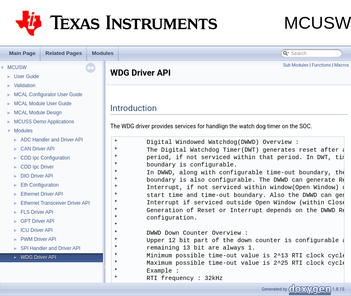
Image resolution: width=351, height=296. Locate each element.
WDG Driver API (38, 257)
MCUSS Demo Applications (44, 122)
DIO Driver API (37, 176)
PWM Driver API (38, 239)
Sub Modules (296, 65)
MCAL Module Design (38, 113)
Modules (103, 53)
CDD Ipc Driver (37, 167)
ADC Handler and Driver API (52, 140)
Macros (341, 65)
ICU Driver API (37, 230)
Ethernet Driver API (42, 194)
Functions (321, 65)
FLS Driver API (37, 212)
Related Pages (63, 53)
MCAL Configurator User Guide (48, 94)
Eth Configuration (40, 185)
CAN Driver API (38, 149)
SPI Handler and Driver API (50, 248)
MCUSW (17, 67)
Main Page (22, 53)
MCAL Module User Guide (43, 103)
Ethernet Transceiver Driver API (55, 203)
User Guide (26, 76)
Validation (24, 85)
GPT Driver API (37, 221)
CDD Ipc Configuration (45, 158)
